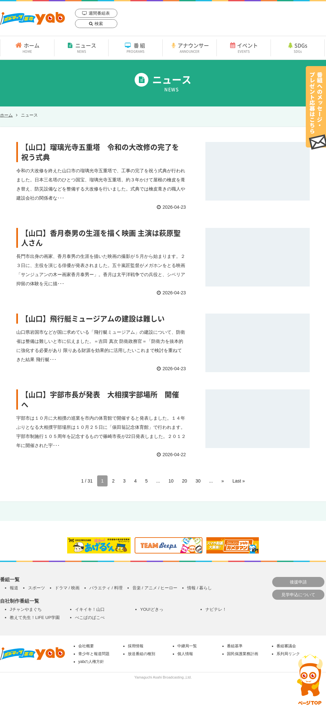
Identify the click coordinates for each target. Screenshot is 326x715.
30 (198, 481)
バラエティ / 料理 (106, 587)
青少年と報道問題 (94, 654)
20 (184, 481)
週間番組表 (99, 13)
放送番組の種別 (141, 654)
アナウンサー (189, 47)
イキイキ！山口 (90, 609)
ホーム (27, 47)
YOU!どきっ (151, 609)
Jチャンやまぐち (26, 609)
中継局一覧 (187, 646)
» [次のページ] (222, 481)
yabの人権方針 (91, 661)
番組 (135, 47)
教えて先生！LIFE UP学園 (35, 617)
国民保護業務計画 (242, 654)
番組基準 (235, 646)
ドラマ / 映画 (67, 587)
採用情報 (135, 646)
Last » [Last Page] (238, 481)
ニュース (81, 47)
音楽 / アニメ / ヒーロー (155, 587)
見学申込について (298, 594)
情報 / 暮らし (199, 587)
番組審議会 (286, 646)
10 (171, 481)
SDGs (297, 47)
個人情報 (185, 654)
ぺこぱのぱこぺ (90, 617)
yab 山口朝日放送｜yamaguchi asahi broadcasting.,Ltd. (32, 18)
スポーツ (36, 587)
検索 (99, 23)
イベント (244, 47)
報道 (14, 587)
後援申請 (298, 582)
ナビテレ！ (216, 609)
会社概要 (86, 646)
